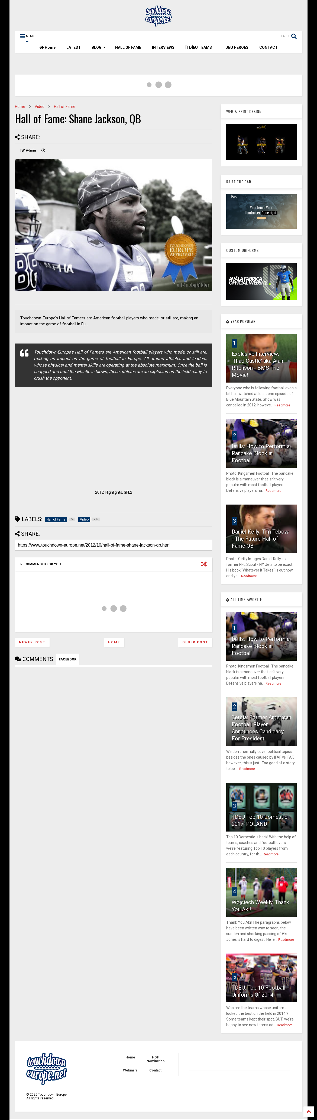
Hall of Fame (64, 106)
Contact (155, 1070)
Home (48, 47)
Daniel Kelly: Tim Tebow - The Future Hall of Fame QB (260, 538)
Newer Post (32, 642)
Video (39, 106)
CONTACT (268, 47)
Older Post (195, 642)
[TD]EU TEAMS (198, 47)
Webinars (130, 1070)
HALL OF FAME (128, 47)
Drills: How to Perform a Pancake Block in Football (261, 453)
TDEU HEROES (235, 47)
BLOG (99, 47)
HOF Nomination (155, 1059)
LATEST (73, 47)
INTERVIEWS (163, 47)
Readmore (282, 405)
